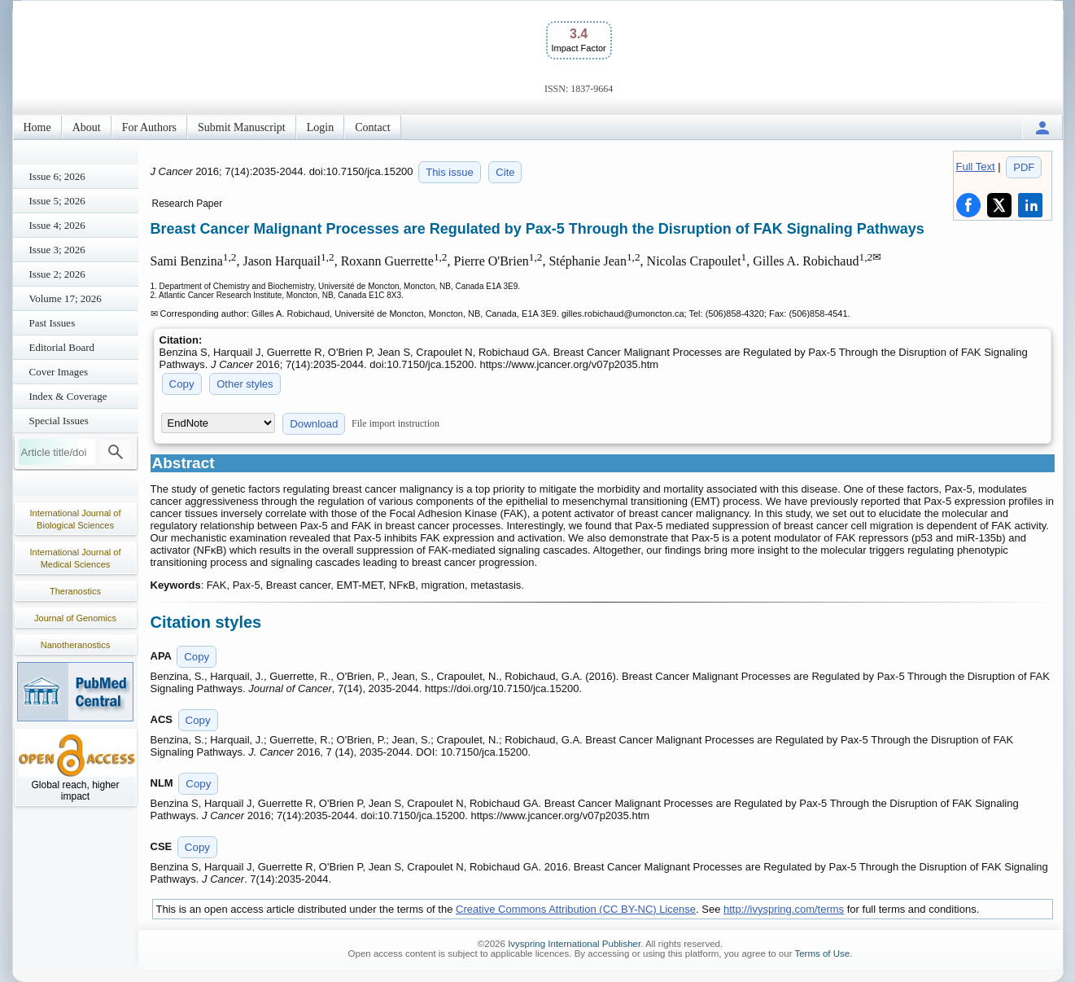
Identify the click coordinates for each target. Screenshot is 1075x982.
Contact (373, 127)
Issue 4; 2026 (57, 225)
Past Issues (52, 323)
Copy (181, 384)
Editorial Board (62, 347)
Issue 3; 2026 (57, 249)
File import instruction (395, 423)
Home (37, 127)
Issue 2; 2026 (57, 274)
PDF (1023, 167)
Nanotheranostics (76, 645)
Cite (505, 172)
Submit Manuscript (242, 127)
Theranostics (75, 591)
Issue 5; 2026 (57, 201)
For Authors (149, 127)
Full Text (975, 166)
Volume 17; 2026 (65, 298)
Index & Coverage (68, 396)
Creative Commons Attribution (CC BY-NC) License (576, 909)
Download (314, 424)
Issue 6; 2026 (57, 176)
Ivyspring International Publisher (574, 944)
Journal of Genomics (75, 618)
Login (320, 127)
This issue (450, 172)
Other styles (244, 384)
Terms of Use (822, 953)
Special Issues (59, 420)
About (86, 127)
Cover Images (59, 372)
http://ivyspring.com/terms (783, 909)
